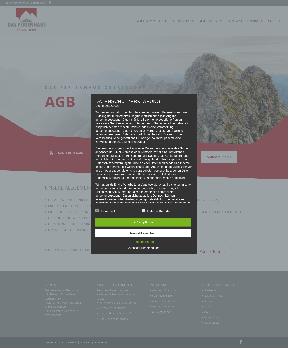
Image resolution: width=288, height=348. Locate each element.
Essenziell (105, 211)
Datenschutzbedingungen (143, 247)
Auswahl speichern (143, 233)
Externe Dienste (156, 211)
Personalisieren (144, 241)
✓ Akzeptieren (143, 222)
